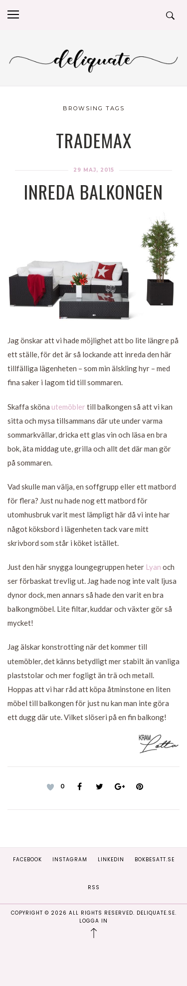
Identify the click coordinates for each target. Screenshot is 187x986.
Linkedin (111, 859)
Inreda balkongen (93, 191)
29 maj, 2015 (93, 170)
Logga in (93, 921)
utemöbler (68, 406)
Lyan (153, 566)
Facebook (27, 859)
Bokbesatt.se (155, 859)
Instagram (69, 859)
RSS (94, 887)
